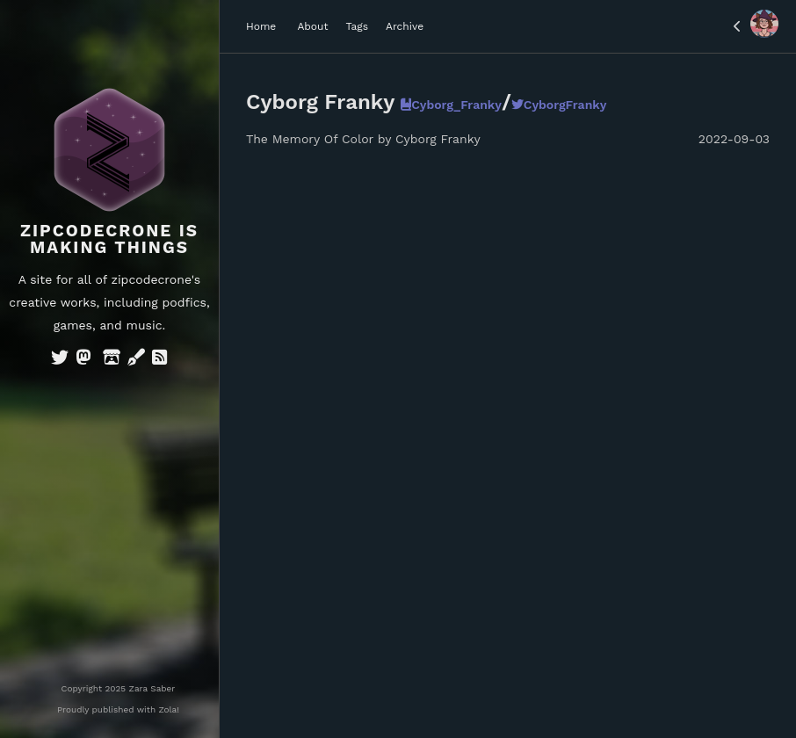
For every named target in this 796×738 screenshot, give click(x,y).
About (312, 26)
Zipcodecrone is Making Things (109, 239)
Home (261, 26)
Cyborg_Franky (451, 105)
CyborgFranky (559, 105)
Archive (404, 26)
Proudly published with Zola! (118, 709)
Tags (356, 26)
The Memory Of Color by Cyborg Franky (363, 139)
